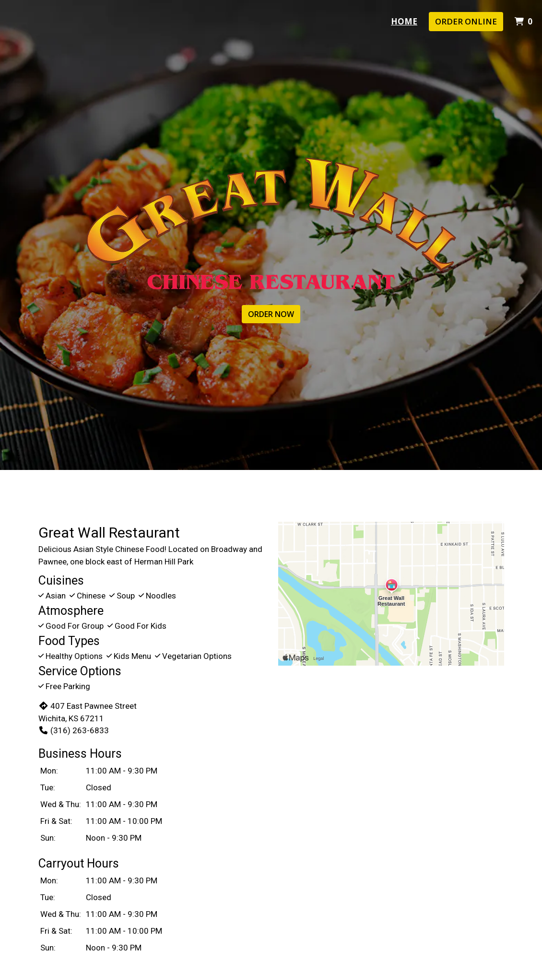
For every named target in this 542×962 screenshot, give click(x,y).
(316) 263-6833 (73, 730)
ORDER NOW (271, 314)
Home (404, 21)
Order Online (466, 21)
